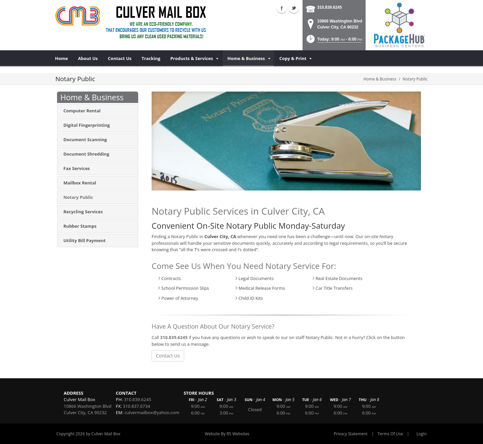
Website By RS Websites (227, 434)
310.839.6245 (329, 7)
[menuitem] (61, 58)
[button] (333, 41)
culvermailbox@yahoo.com (151, 412)
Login (422, 434)
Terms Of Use (390, 434)
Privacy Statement (351, 434)
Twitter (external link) (294, 8)
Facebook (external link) (282, 8)
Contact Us (168, 355)
